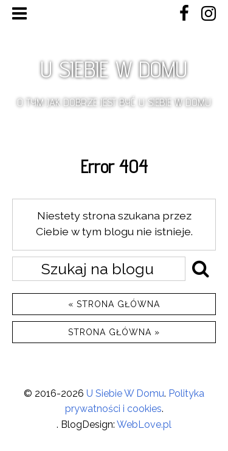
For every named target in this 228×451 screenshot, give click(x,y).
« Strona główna (114, 304)
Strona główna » (114, 332)
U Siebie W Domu (125, 393)
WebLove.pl (144, 424)
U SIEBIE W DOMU (114, 69)
